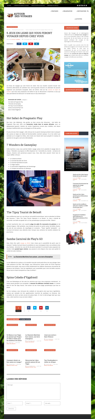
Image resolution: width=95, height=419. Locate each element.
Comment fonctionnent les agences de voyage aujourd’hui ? (80, 185)
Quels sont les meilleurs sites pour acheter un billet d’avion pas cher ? (80, 205)
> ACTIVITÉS (78, 19)
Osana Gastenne (76, 222)
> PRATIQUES (54, 11)
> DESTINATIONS (81, 11)
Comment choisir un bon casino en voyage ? (14, 361)
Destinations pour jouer (12, 27)
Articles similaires (13, 319)
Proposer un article (52, 5)
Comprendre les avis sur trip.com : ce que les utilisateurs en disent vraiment (76, 112)
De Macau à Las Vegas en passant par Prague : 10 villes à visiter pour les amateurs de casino (14, 337)
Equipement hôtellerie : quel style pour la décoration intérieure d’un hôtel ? (80, 217)
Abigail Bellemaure (11, 343)
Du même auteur (25, 319)
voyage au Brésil (25, 243)
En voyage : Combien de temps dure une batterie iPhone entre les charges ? (75, 154)
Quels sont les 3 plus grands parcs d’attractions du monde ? (80, 195)
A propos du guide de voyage (21, 5)
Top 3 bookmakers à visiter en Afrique (50, 361)
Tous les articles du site (38, 5)
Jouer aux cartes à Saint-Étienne (50, 336)
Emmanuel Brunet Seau (12, 365)
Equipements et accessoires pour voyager (75, 147)
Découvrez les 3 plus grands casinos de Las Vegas (32, 362)
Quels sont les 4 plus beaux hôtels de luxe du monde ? (80, 175)
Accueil (9, 5)
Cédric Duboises (77, 178)
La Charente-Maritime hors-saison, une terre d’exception (32, 337)
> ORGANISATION (67, 11)
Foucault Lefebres (15, 39)
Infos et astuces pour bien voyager (73, 105)
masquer (24, 99)
